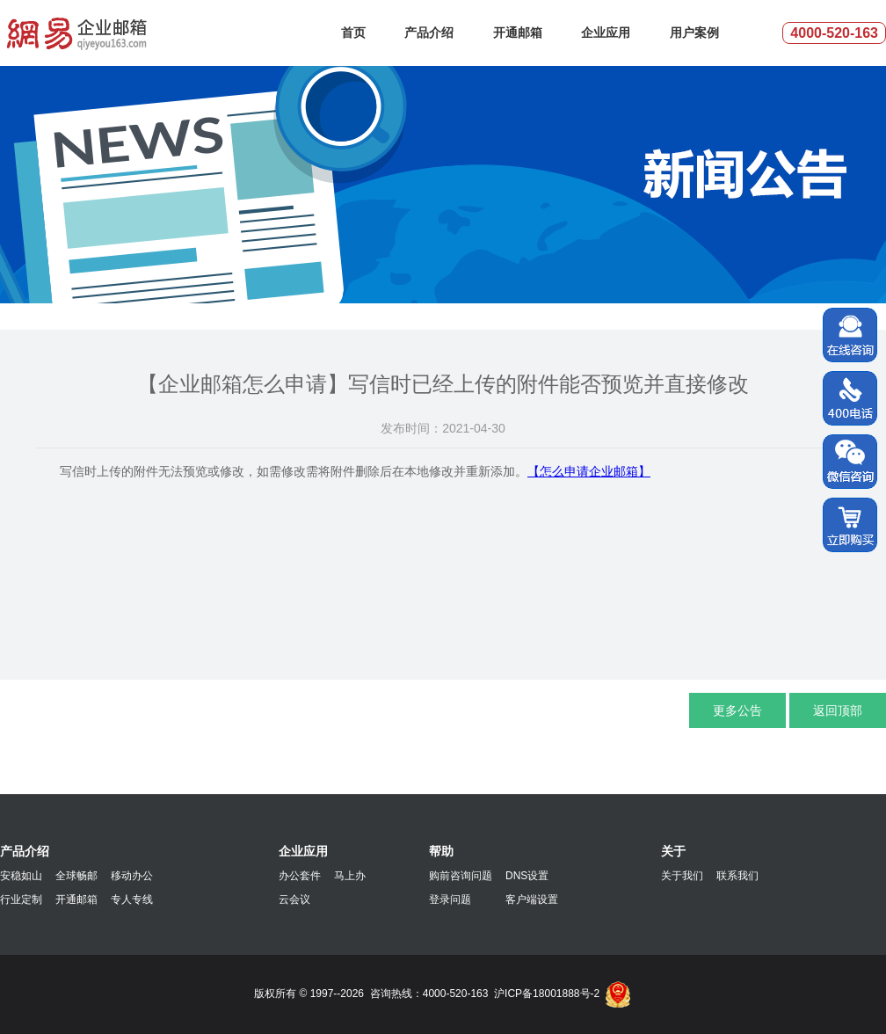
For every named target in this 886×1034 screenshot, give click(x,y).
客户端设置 (531, 899)
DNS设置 (526, 876)
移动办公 (132, 876)
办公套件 (300, 876)
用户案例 (694, 32)
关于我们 (682, 876)
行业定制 (21, 899)
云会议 (294, 899)
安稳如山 (21, 876)
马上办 (350, 876)
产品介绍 (429, 32)
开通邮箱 (517, 32)
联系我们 (737, 876)
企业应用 (605, 32)
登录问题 (450, 899)
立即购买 (850, 525)
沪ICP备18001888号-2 (546, 993)
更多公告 (737, 710)
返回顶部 (837, 710)
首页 (353, 32)
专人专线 (132, 899)
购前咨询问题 (460, 876)
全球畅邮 (76, 876)
